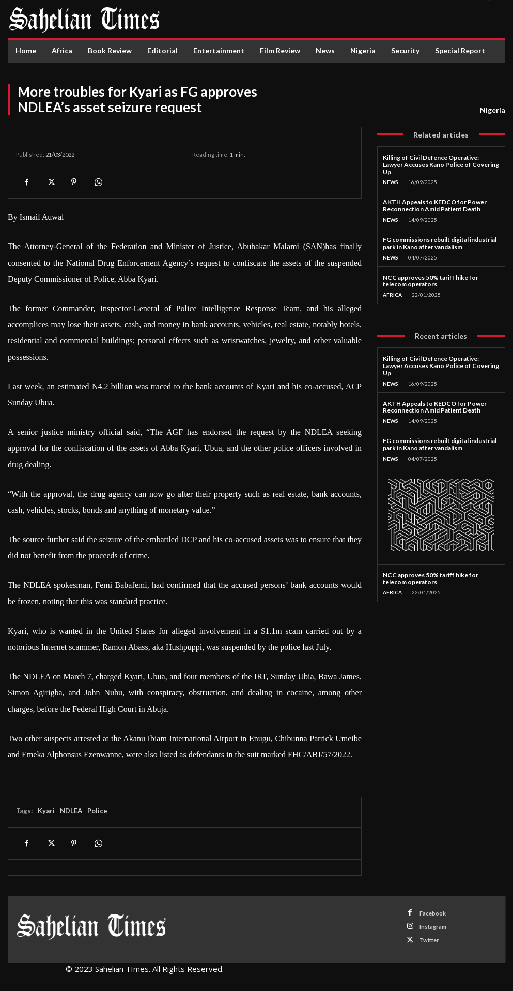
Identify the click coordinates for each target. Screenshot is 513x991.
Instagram (432, 926)
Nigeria (492, 110)
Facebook (432, 913)
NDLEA (71, 810)
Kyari (46, 810)
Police (97, 810)
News (390, 182)
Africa (392, 295)
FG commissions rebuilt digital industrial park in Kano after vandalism (439, 243)
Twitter (429, 940)
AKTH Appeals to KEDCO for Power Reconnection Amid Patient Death (435, 205)
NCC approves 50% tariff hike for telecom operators (430, 280)
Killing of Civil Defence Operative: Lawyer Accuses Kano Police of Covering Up (441, 165)
